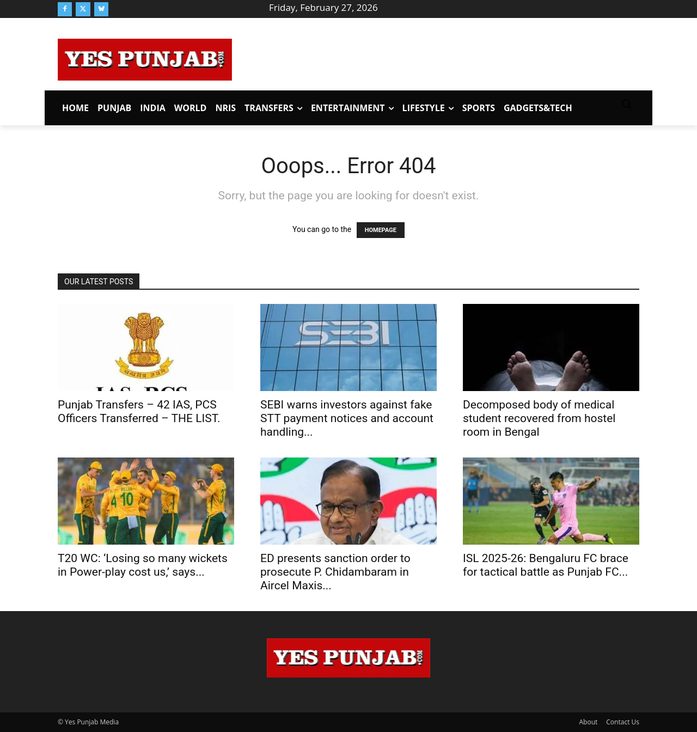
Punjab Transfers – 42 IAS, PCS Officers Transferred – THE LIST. (139, 411)
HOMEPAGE (380, 230)
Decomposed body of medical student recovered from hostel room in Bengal (539, 418)
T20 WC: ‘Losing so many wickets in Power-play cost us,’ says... (143, 565)
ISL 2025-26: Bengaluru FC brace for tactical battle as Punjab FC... (545, 565)
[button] (626, 103)
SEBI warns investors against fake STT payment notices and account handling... (346, 418)
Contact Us (622, 722)
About (588, 722)
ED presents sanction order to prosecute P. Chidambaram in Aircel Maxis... (335, 572)
